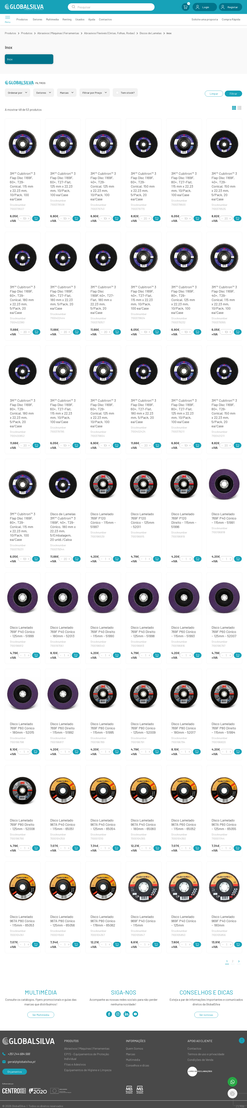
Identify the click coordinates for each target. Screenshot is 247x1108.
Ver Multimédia (40, 1014)
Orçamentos (14, 1071)
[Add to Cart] (36, 218)
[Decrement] (21, 218)
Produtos (10, 33)
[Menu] (7, 19)
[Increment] (28, 218)
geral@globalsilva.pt (21, 1061)
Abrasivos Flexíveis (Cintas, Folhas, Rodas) (109, 33)
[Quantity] (25, 218)
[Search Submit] (73, 7)
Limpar (214, 93)
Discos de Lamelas (151, 33)
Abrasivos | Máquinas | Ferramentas (58, 33)
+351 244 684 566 (19, 1054)
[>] (239, 961)
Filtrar (233, 93)
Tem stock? (128, 92)
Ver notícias (206, 1014)
